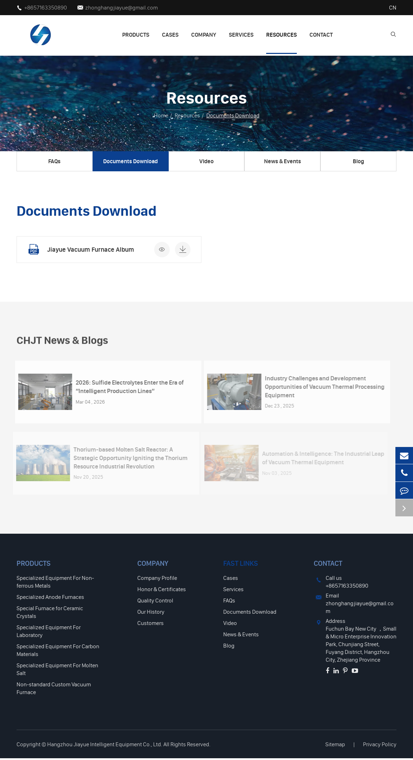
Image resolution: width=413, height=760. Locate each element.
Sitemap (335, 745)
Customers (150, 624)
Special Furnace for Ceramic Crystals (50, 613)
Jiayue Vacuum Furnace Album (89, 249)
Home (161, 115)
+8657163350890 (45, 7)
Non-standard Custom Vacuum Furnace (54, 689)
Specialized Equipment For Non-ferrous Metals (55, 583)
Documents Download (232, 115)
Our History (150, 613)
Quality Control (155, 602)
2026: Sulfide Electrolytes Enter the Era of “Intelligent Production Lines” (125, 388)
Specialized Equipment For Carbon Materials (58, 651)
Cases (170, 34)
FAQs (54, 161)
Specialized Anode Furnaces (50, 598)
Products (135, 34)
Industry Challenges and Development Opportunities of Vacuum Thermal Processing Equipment (320, 388)
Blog (358, 161)
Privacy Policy (379, 745)
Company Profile (157, 579)
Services (241, 34)
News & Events (282, 161)
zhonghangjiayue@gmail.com (121, 7)
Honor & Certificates (161, 590)
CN (392, 7)
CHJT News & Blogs (68, 344)
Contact (321, 34)
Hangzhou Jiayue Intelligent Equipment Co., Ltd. (104, 745)
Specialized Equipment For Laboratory (49, 632)
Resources (281, 34)
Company (203, 34)
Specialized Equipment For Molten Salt (57, 670)
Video (206, 161)
